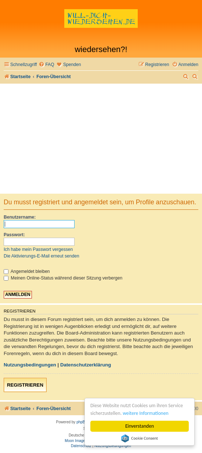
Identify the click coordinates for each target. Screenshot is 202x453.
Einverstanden (139, 426)
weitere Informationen (145, 413)
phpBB (81, 422)
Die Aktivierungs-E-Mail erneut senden (41, 256)
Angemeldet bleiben (27, 271)
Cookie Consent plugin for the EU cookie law (139, 438)
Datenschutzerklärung (85, 365)
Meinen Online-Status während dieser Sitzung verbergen (63, 278)
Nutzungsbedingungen (30, 365)
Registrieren (25, 385)
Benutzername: (20, 217)
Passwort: (14, 234)
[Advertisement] (101, 138)
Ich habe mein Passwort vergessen (38, 249)
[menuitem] (46, 65)
